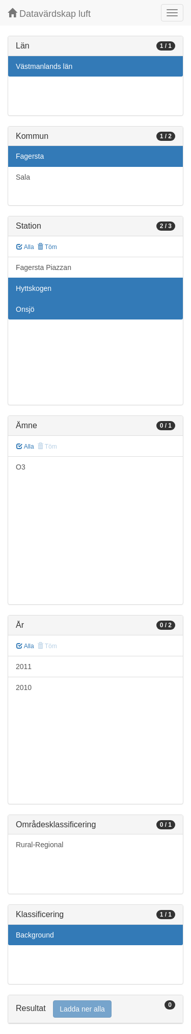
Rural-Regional (39, 845)
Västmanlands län (44, 66)
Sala (23, 177)
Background (35, 935)
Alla (25, 247)
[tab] (95, 1009)
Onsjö (25, 309)
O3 (20, 467)
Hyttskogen (33, 288)
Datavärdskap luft (49, 13)
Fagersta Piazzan (43, 267)
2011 (24, 666)
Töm (47, 247)
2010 (24, 687)
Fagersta (30, 156)
